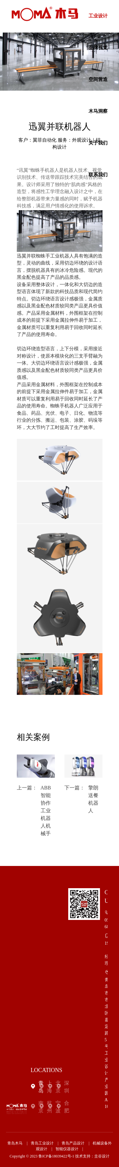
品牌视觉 (98, 47)
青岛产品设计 (73, 1143)
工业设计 (98, 15)
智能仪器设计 (67, 1149)
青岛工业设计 (42, 1143)
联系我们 (98, 174)
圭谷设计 (101, 1156)
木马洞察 (98, 111)
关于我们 (98, 142)
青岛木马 (15, 1143)
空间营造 (98, 79)
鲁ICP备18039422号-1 (56, 1156)
